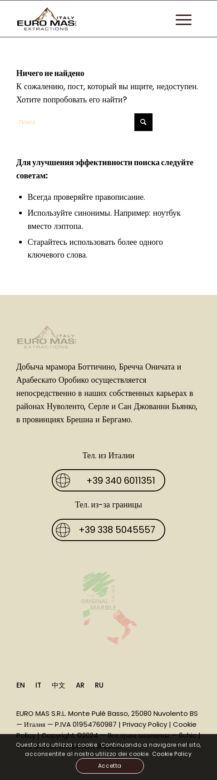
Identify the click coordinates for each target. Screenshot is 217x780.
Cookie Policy (172, 754)
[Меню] (179, 18)
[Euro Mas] (90, 18)
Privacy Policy (145, 724)
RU (99, 685)
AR (80, 685)
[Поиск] (84, 122)
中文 (58, 685)
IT (38, 685)
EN (20, 685)
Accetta (110, 766)
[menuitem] (179, 18)
